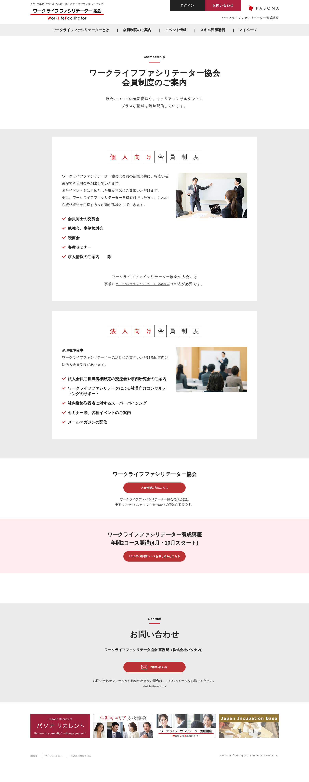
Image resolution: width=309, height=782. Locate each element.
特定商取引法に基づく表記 (98, 768)
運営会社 (35, 768)
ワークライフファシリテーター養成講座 (250, 18)
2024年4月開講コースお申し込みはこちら (154, 562)
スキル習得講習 (212, 30)
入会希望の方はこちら (154, 490)
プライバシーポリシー (62, 768)
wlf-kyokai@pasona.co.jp (154, 698)
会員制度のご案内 (137, 30)
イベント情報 (175, 30)
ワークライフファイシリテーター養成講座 (143, 284)
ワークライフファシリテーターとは (80, 30)
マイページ (248, 30)
